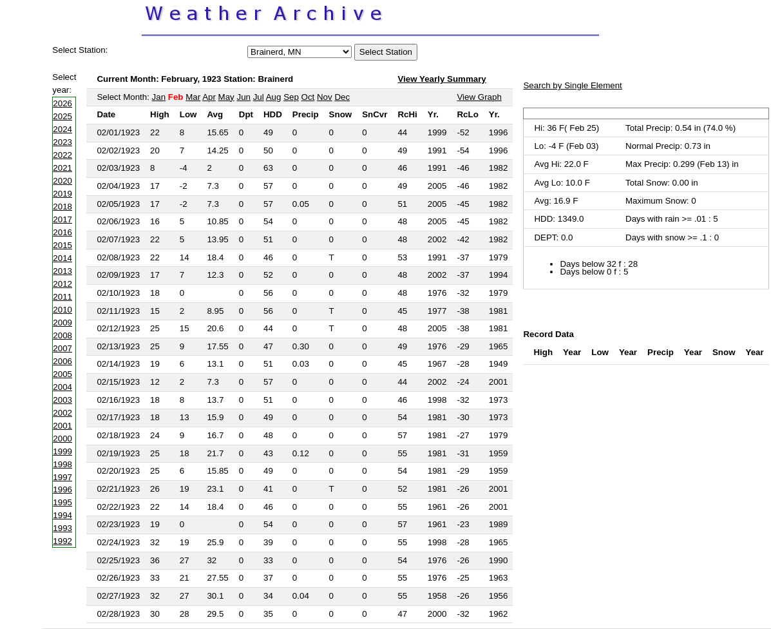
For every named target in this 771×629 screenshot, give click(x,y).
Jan (159, 97)
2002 (62, 413)
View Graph (479, 97)
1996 (62, 489)
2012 (62, 284)
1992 (62, 541)
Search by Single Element (572, 85)
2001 (62, 426)
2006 (62, 361)
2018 (62, 206)
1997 (62, 477)
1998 (62, 464)
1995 (62, 502)
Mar (193, 97)
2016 (62, 232)
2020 (62, 181)
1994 (62, 515)
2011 (62, 297)
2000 (62, 438)
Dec (342, 97)
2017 (62, 219)
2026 (62, 103)
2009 (62, 322)
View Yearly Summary (441, 79)
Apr (209, 97)
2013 (62, 271)
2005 (62, 374)
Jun (243, 97)
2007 (62, 348)
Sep (291, 97)
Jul (258, 97)
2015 (62, 245)
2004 (62, 387)
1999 (62, 451)
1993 (62, 528)
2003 (62, 400)
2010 (62, 309)
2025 (62, 116)
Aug (273, 97)
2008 (62, 335)
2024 (62, 129)
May (226, 97)
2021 (62, 168)
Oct (308, 97)
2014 (62, 258)
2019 (62, 193)
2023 (62, 142)
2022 (62, 155)
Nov (324, 97)
